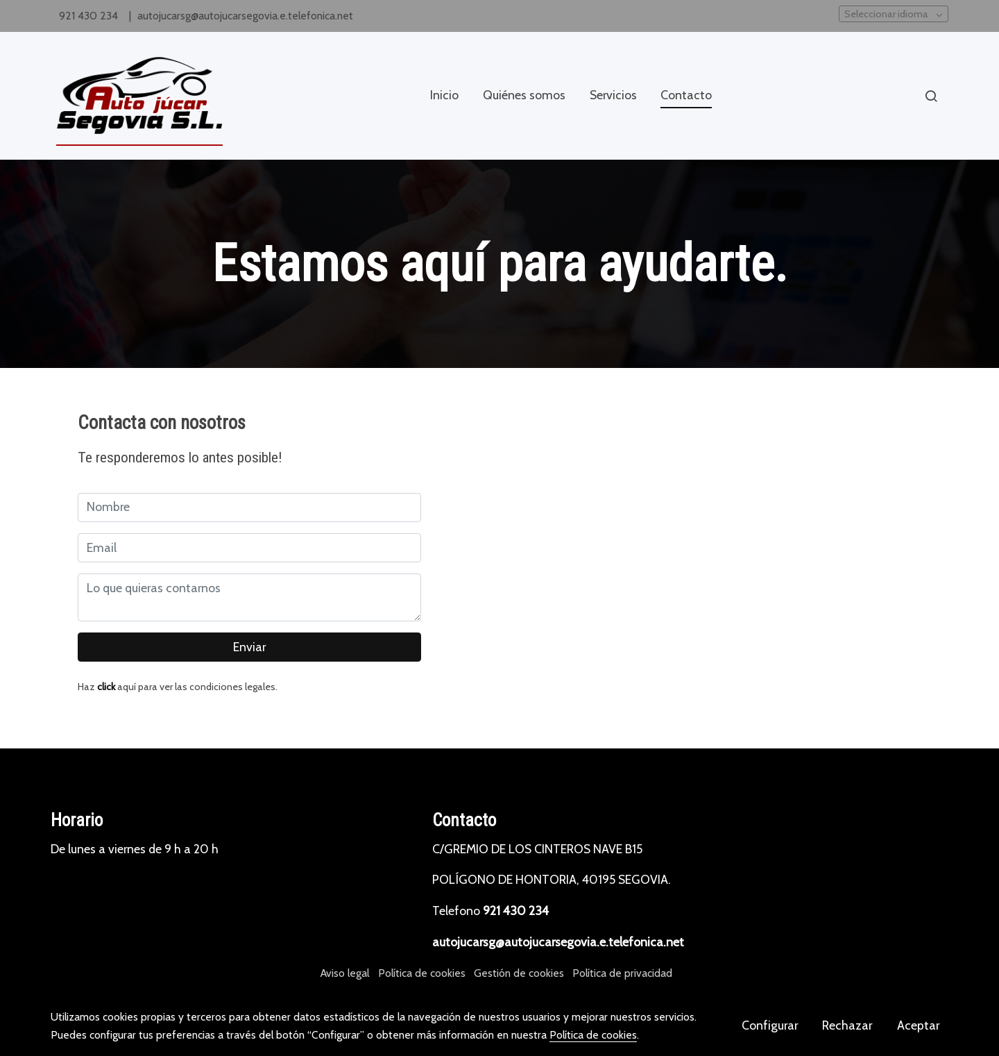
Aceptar (918, 1025)
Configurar (770, 1025)
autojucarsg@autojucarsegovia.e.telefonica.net (245, 15)
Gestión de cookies (519, 973)
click (106, 686)
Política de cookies (422, 973)
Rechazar (847, 1025)
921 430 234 (90, 15)
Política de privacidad (622, 973)
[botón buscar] (931, 96)
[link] (139, 96)
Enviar (249, 646)
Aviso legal (345, 973)
